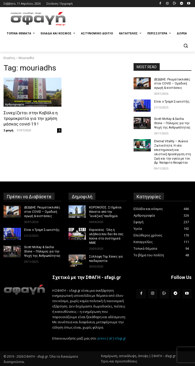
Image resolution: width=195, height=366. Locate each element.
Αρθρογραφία (14, 104)
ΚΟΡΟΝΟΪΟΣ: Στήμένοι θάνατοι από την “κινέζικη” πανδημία (105, 211)
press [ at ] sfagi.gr (112, 337)
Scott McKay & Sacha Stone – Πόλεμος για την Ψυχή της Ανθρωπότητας (172, 123)
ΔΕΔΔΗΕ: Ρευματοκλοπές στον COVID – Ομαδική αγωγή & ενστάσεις (172, 84)
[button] (185, 46)
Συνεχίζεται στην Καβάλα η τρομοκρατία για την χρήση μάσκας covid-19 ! (30, 118)
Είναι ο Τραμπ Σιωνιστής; (172, 101)
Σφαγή (8, 130)
